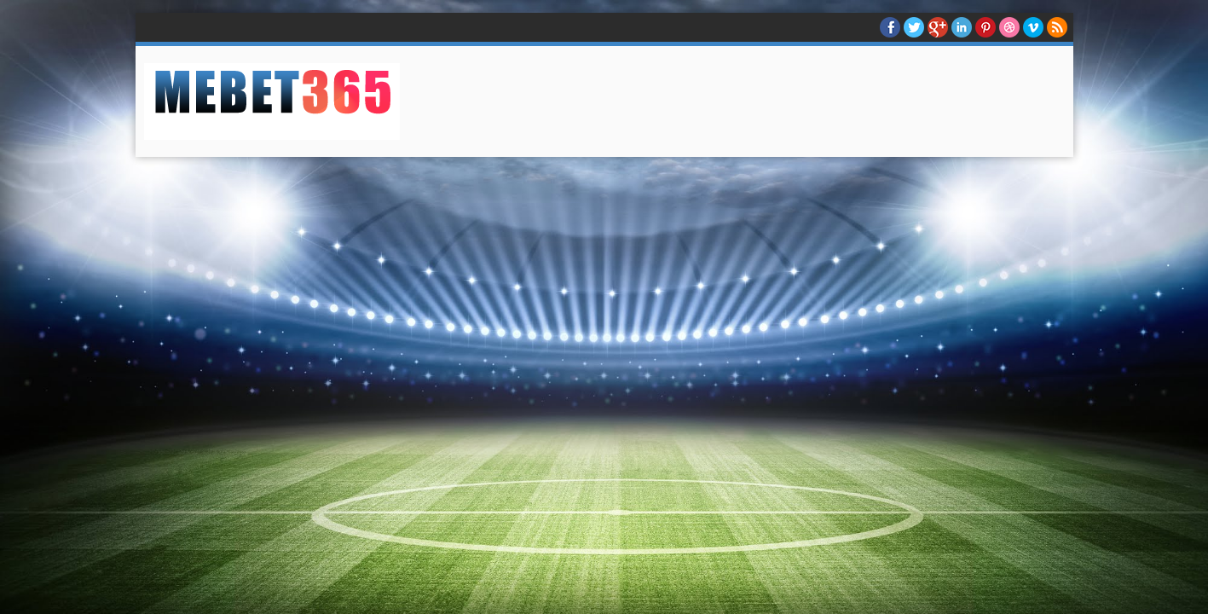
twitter (914, 27)
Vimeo (1033, 27)
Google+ (938, 27)
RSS (1057, 27)
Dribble (1009, 27)
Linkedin (961, 27)
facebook (890, 27)
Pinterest (985, 27)
